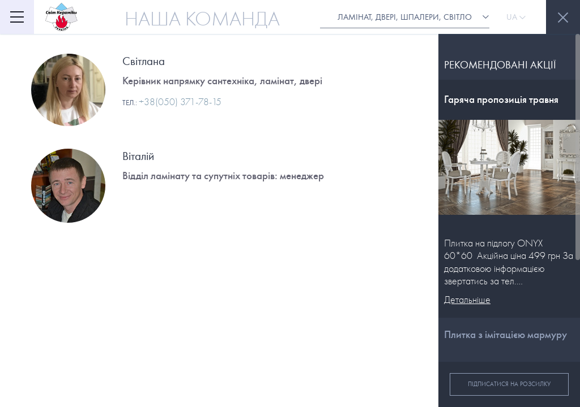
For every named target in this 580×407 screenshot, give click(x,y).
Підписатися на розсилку (509, 384)
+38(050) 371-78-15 (180, 102)
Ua (516, 17)
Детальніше (467, 300)
